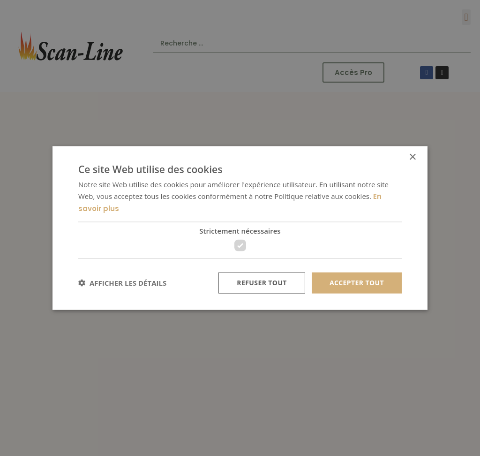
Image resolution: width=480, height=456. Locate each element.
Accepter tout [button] (357, 282)
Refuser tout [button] (262, 282)
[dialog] (240, 228)
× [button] (412, 157)
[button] (122, 283)
